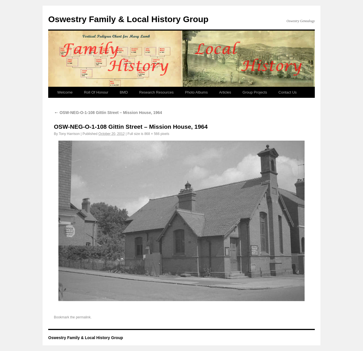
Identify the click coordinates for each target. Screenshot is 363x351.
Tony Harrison (69, 134)
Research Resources (156, 92)
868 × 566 (152, 134)
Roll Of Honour (96, 92)
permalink (83, 317)
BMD (124, 92)
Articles (225, 92)
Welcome (65, 92)
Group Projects (254, 92)
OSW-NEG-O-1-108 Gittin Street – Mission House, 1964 (108, 112)
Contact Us (287, 92)
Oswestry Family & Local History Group (128, 19)
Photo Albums (196, 92)
